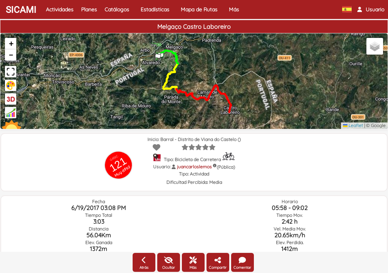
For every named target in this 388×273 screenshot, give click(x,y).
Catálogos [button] (117, 9)
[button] (370, 9)
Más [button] (234, 9)
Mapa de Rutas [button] (199, 9)
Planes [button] (89, 9)
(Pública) (226, 167)
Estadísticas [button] (155, 9)
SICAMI (21, 10)
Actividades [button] (60, 9)
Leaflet (353, 125)
